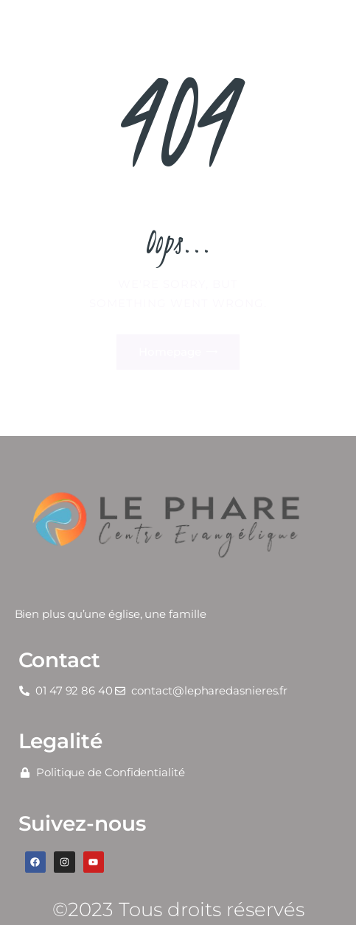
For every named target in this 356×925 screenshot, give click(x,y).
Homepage (170, 352)
